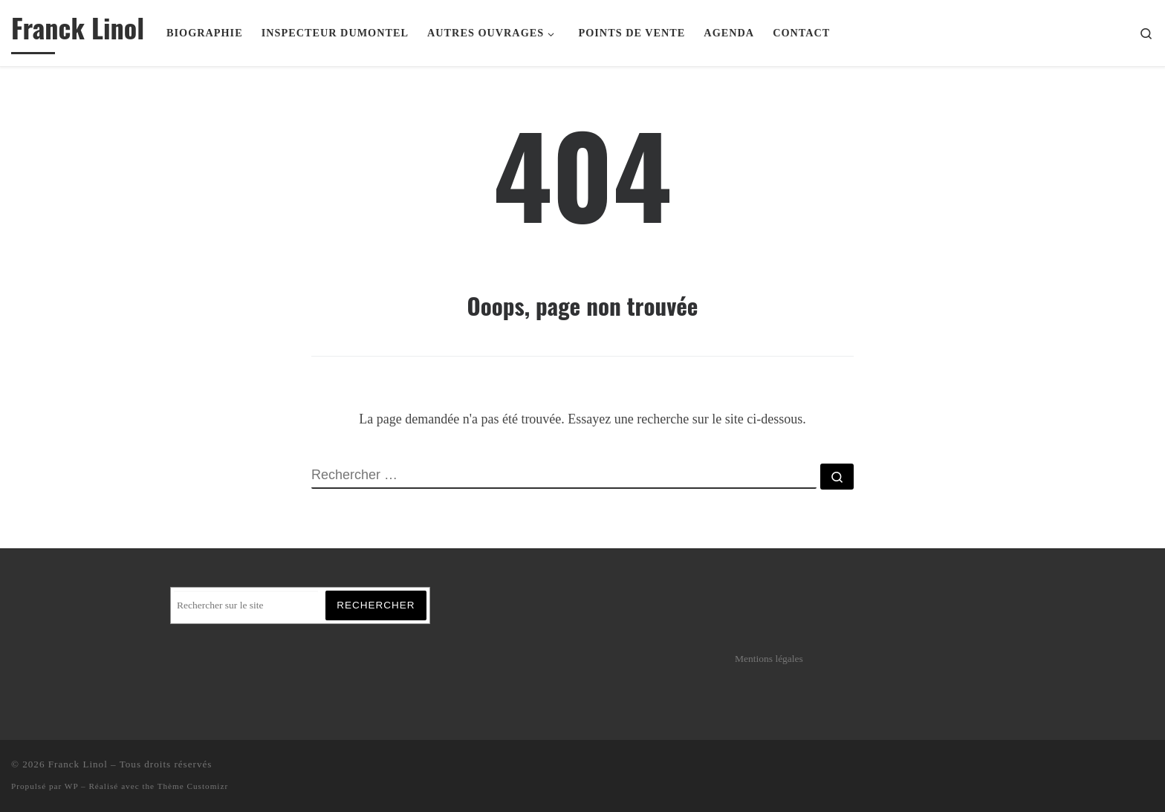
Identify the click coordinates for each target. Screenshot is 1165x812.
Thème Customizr (193, 786)
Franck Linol (78, 764)
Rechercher (376, 605)
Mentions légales (769, 658)
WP (71, 786)
